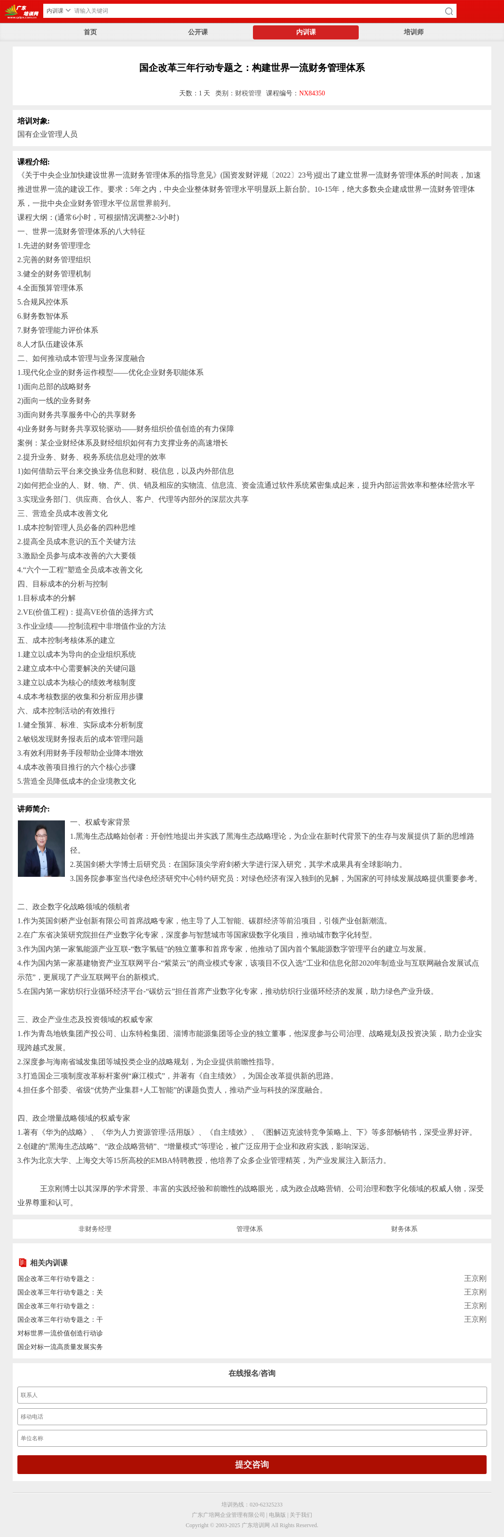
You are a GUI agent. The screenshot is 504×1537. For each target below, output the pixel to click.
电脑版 (277, 1515)
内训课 (306, 32)
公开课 (198, 32)
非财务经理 (95, 1229)
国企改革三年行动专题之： (56, 1278)
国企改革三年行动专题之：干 (60, 1319)
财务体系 (404, 1229)
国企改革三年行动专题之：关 (60, 1292)
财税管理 (248, 93)
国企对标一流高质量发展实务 (60, 1346)
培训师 (414, 32)
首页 (90, 32)
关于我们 (301, 1515)
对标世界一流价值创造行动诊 (60, 1333)
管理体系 (249, 1229)
